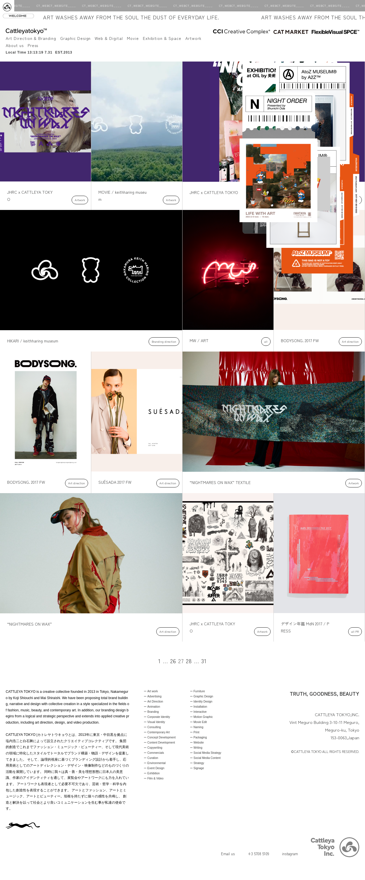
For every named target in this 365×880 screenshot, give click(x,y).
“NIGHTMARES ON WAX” (29, 624)
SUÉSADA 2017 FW (114, 482)
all (265, 341)
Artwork (193, 38)
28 (189, 661)
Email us (228, 853)
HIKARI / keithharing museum (32, 341)
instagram (290, 853)
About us (15, 45)
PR (357, 631)
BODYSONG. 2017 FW (300, 340)
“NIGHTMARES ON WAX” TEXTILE (220, 482)
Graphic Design (75, 38)
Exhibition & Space (162, 38)
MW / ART (199, 340)
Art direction (350, 341)
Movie (133, 38)
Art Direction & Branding (31, 38)
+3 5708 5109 (258, 853)
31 (204, 661)
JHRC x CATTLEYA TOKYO (214, 192)
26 (173, 661)
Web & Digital (109, 38)
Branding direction (164, 341)
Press (33, 45)
